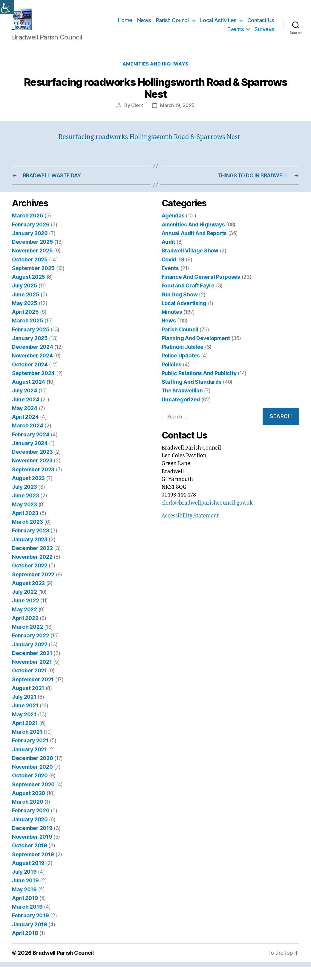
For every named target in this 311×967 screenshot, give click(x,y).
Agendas (173, 220)
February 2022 (30, 640)
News (144, 22)
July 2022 (24, 597)
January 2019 (29, 929)
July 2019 (24, 877)
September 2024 (33, 378)
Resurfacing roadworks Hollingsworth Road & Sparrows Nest (149, 142)
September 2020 (33, 789)
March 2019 (27, 912)
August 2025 (28, 282)
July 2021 (24, 702)
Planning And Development (196, 343)
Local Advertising (184, 308)
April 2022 (25, 623)
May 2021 (24, 719)
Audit (168, 247)
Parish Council (172, 22)
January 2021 (29, 754)
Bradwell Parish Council (63, 958)
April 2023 (25, 518)
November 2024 (32, 360)
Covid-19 (173, 264)
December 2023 (32, 457)
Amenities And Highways (155, 69)
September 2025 (33, 273)
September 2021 (33, 684)
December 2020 (32, 763)
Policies (172, 369)
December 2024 (32, 352)
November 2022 (32, 562)
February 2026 (31, 229)
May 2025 (24, 308)
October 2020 (30, 780)
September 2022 (33, 579)
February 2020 (31, 815)
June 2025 (25, 299)
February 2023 (30, 535)
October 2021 (29, 675)
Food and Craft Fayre (188, 290)
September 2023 (33, 474)
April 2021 (25, 728)
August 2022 (28, 588)
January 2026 (30, 238)
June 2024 (25, 404)
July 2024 (24, 395)
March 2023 (27, 527)
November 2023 (32, 465)
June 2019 (25, 885)
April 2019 (25, 903)
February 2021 (30, 745)
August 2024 (28, 387)
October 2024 (30, 369)
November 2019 (32, 842)
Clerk (137, 110)
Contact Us (260, 22)
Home (125, 22)
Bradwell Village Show (190, 255)
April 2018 (25, 938)
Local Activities (218, 22)
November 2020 (32, 772)
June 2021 (25, 710)
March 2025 (27, 325)
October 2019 (29, 850)
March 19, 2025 (177, 110)
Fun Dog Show (180, 299)
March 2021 (27, 737)
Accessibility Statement (190, 521)
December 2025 (32, 247)
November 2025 (32, 255)
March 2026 (27, 220)
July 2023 (24, 492)
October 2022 (30, 570)
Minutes (172, 317)
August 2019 (28, 868)
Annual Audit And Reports (194, 238)
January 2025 (30, 343)
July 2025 (24, 290)
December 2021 (32, 658)
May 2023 (24, 509)
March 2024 (27, 430)
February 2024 (31, 439)
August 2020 (28, 798)
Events (235, 31)
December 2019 (32, 833)
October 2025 (30, 264)
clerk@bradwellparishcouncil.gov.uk (207, 508)
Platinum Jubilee (183, 352)
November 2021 (32, 667)
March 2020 (27, 807)
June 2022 (25, 605)
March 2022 (27, 632)
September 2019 (33, 859)
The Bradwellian (182, 395)
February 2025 (31, 334)
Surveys (264, 31)
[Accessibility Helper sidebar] (7, 7)
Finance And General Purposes (201, 282)
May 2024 (24, 413)
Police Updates (181, 360)
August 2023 (28, 483)
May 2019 (24, 894)
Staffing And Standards (192, 387)
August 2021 (28, 693)
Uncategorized (181, 404)
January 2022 (30, 649)
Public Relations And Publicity (199, 378)
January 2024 (30, 448)
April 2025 (25, 317)
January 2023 (30, 544)
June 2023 (25, 500)
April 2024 (25, 422)
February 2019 (30, 920)
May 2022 (24, 614)
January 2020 (30, 824)
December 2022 (32, 553)
